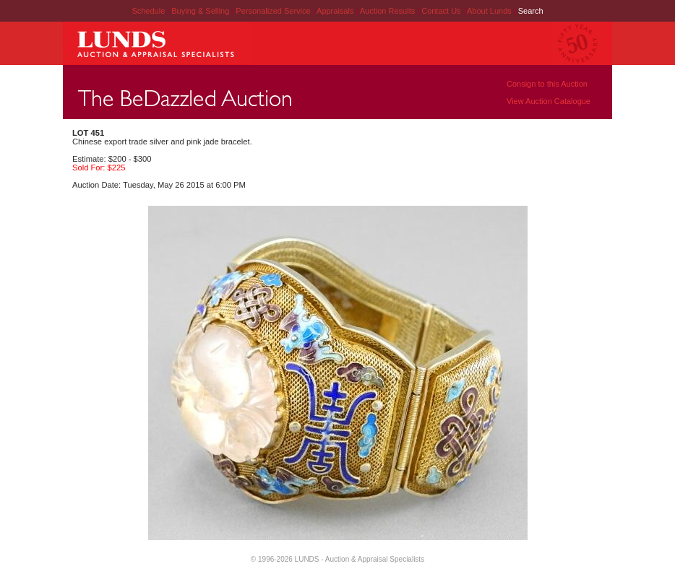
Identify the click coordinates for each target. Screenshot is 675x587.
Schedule (148, 10)
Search (530, 10)
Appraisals (336, 10)
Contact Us (440, 10)
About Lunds (490, 10)
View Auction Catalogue (548, 101)
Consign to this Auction (547, 83)
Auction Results (388, 10)
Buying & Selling (201, 10)
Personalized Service (274, 10)
